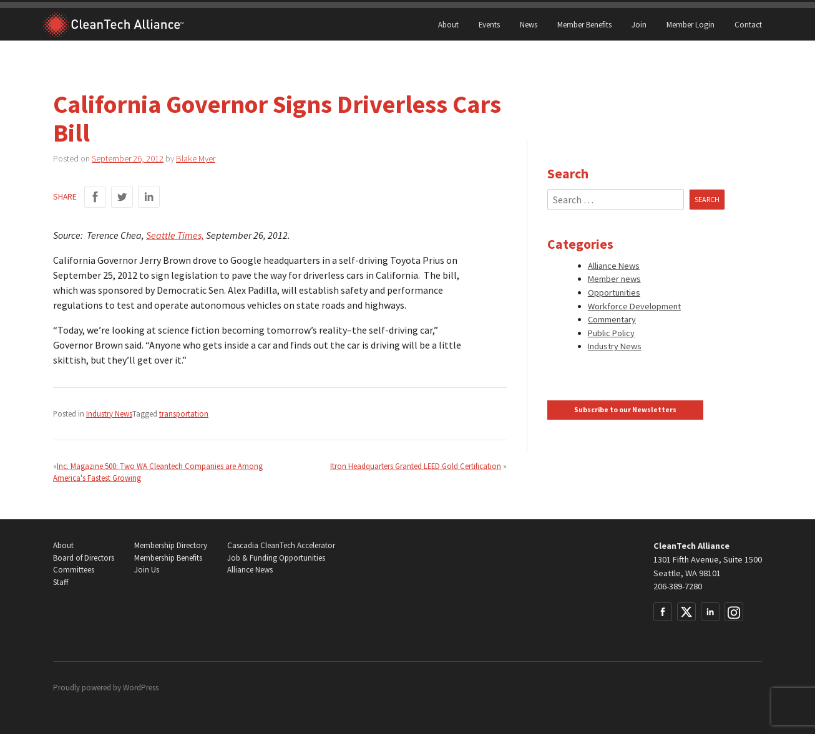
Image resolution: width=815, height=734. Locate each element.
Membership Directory (170, 545)
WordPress (141, 687)
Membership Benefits (168, 558)
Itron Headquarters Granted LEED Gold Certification (415, 466)
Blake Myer (195, 158)
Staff (60, 582)
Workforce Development (634, 306)
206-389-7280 (677, 586)
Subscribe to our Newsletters (625, 409)
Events (489, 24)
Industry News (109, 413)
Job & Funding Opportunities (276, 558)
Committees (73, 569)
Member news (614, 278)
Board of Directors (83, 558)
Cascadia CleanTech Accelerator (281, 545)
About (448, 24)
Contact (748, 24)
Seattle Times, (175, 235)
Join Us (146, 569)
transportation (183, 413)
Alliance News (614, 265)
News (528, 24)
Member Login (690, 24)
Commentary (612, 319)
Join (639, 24)
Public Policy (611, 333)
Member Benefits (584, 24)
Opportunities (614, 292)
